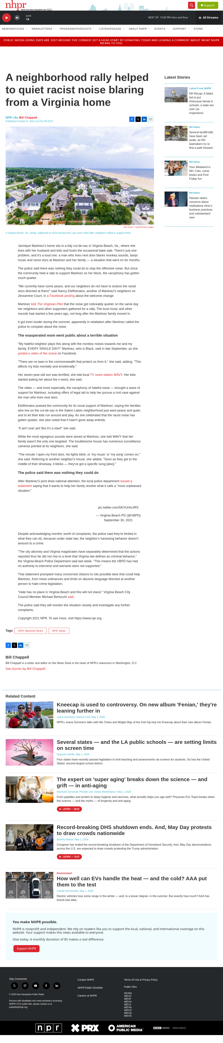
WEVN (128, 1015)
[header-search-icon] (193, 9)
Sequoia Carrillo (66, 762)
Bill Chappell (28, 125)
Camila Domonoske (67, 898)
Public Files (130, 995)
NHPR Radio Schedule (90, 995)
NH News (194, 135)
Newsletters (42, 36)
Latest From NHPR (200, 96)
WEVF (127, 1007)
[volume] (17, 26)
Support (212, 9)
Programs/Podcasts (76, 36)
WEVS (127, 1024)
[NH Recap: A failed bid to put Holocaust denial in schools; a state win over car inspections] (176, 102)
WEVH (128, 1009)
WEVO (128, 1018)
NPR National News (30, 638)
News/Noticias (13, 36)
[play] (6, 26)
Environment (64, 881)
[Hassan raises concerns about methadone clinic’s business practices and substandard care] (176, 207)
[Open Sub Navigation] (26, 36)
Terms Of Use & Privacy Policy (141, 987)
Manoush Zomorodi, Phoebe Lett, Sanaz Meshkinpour (86, 799)
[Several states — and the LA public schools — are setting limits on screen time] (29, 760)
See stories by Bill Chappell (25, 676)
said (71, 605)
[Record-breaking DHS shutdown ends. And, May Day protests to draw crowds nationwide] (29, 845)
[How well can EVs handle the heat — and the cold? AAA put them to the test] (29, 893)
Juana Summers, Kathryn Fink (73, 725)
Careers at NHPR (87, 1003)
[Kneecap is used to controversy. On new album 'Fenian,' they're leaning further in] (29, 723)
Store (198, 36)
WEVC (128, 1004)
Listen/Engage (110, 36)
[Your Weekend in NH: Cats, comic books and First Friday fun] (176, 176)
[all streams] (208, 26)
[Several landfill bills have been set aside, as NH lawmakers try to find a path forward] (176, 141)
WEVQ (128, 1021)
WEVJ (127, 1012)
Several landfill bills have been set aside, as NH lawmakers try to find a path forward (201, 148)
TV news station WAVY (106, 382)
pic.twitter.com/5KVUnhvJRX (118, 515)
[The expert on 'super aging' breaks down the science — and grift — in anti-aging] (29, 797)
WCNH (128, 1001)
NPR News (59, 638)
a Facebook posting (61, 303)
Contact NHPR (86, 987)
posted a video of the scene (37, 361)
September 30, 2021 (118, 528)
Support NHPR (26, 956)
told (47, 312)
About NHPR (138, 36)
